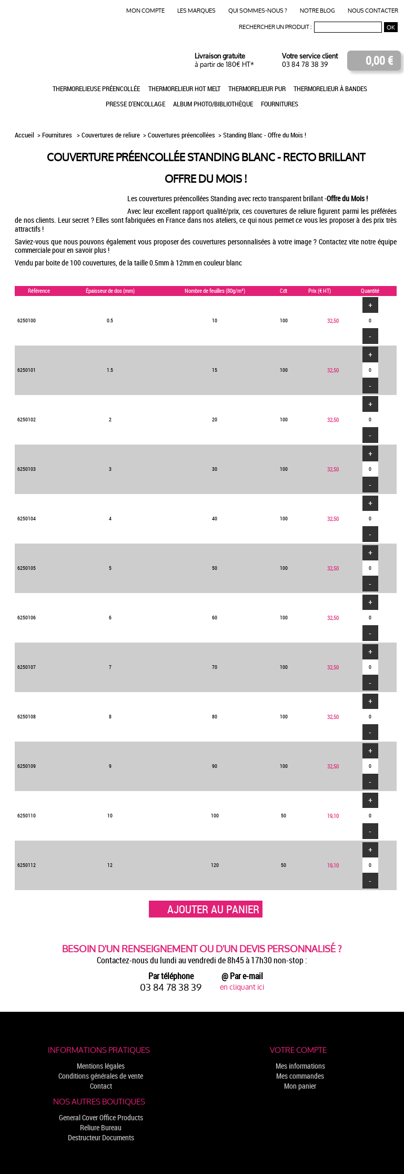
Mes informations (300, 1066)
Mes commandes (300, 1076)
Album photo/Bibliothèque (213, 103)
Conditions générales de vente (100, 1076)
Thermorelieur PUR (257, 88)
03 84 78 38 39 (305, 64)
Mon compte (145, 11)
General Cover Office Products (101, 1117)
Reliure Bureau (101, 1127)
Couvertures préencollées (181, 135)
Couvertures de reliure (111, 135)
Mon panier (300, 1086)
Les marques (196, 11)
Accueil (25, 135)
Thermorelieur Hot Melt (184, 88)
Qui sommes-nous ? (257, 11)
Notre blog (317, 11)
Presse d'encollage (135, 103)
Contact (101, 1086)
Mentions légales (101, 1066)
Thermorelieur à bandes (330, 88)
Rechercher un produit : (275, 27)
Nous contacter (373, 11)
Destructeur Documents (101, 1137)
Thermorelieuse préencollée (96, 88)
